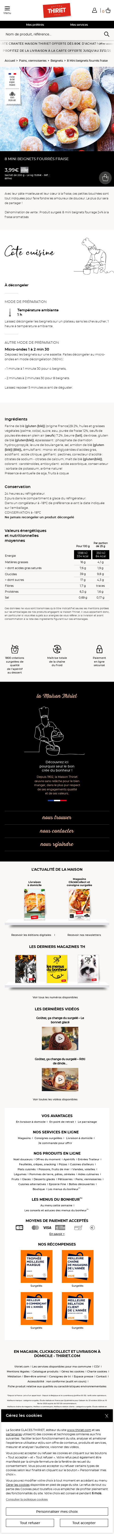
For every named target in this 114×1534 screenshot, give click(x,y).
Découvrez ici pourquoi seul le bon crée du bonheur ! (57, 766)
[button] (94, 10)
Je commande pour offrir (55, 1143)
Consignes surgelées (48, 1138)
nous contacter (57, 831)
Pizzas (63, 1164)
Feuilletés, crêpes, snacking (37, 1164)
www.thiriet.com (79, 1430)
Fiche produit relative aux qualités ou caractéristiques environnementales (57, 1386)
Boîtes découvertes (82, 1184)
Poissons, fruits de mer (54, 1169)
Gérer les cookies (18, 1485)
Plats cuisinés (27, 1169)
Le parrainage (87, 1121)
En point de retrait (61, 1121)
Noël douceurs (23, 1159)
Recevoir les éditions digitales (31, 935)
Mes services (79, 24)
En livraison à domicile (31, 1121)
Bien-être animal (35, 1376)
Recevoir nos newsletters (84, 935)
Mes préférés (35, 24)
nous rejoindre (57, 844)
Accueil (10, 60)
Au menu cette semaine (56, 1205)
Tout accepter (84, 1523)
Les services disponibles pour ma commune (61, 1366)
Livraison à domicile (79, 1138)
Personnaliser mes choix (57, 1511)
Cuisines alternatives (32, 1184)
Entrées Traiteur (88, 1159)
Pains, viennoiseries (33, 60)
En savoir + (57, 1234)
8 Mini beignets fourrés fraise (87, 60)
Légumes (20, 1174)
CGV (97, 1366)
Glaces (26, 1179)
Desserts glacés (44, 1179)
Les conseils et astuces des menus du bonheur (56, 1210)
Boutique (39, 1189)
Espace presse (83, 1376)
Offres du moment (48, 1159)
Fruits (15, 1179)
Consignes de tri (60, 1376)
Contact (101, 1376)
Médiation (14, 1376)
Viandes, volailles (83, 1169)
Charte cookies (97, 1371)
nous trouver (57, 818)
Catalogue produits (45, 1371)
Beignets (57, 60)
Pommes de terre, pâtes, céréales (52, 1174)
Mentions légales (18, 1371)
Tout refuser (30, 1523)
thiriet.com (22, 1366)
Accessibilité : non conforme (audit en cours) (57, 1381)
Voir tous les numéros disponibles (55, 997)
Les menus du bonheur (64, 1189)
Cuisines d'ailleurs (82, 1164)
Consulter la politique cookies (27, 1499)
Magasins (24, 1138)
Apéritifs (69, 1159)
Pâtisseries (65, 1179)
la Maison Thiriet (57, 696)
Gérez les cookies (72, 1371)
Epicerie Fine (57, 1184)
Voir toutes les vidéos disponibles (55, 1099)
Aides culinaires (88, 1174)
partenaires (14, 1434)
